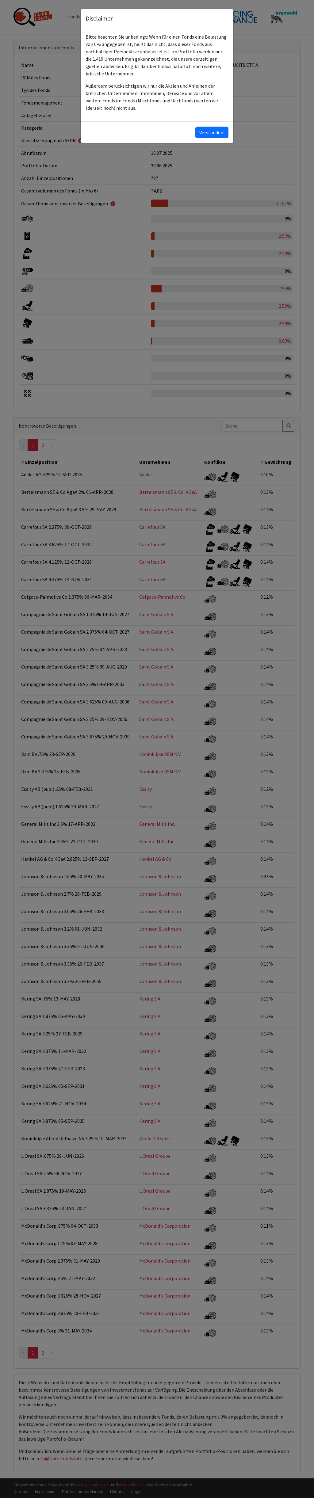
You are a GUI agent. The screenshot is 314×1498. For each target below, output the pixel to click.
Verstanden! (211, 132)
